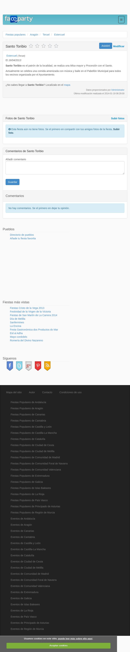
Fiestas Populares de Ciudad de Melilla (32, 451)
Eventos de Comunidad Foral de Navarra (33, 579)
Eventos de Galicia (21, 598)
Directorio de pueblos (22, 234)
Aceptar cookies (58, 645)
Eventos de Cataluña (22, 555)
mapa (67, 84)
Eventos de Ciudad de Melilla (27, 567)
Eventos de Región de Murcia (27, 628)
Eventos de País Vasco (24, 616)
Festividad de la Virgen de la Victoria (30, 311)
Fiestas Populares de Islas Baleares (31, 488)
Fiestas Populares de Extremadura (30, 475)
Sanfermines (17, 322)
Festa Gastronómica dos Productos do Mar (34, 329)
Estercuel (11, 55)
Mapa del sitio (14, 392)
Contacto (47, 392)
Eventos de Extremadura (24, 592)
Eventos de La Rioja (22, 610)
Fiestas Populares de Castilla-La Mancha (34, 432)
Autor (32, 392)
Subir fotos (117, 118)
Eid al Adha (16, 333)
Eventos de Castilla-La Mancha (28, 549)
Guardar (12, 182)
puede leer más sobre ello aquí (75, 638)
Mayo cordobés (18, 336)
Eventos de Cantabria (23, 537)
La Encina (15, 326)
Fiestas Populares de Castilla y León (31, 426)
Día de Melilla (17, 318)
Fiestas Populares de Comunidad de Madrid (35, 457)
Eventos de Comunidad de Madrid (30, 573)
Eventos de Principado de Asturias (30, 622)
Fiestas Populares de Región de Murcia (33, 512)
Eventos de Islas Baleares (25, 604)
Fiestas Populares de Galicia (27, 481)
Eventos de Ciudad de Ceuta (27, 561)
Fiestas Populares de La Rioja (27, 494)
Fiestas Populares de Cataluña (28, 439)
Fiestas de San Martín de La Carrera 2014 (33, 315)
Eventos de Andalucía (23, 518)
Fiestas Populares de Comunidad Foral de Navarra (39, 463)
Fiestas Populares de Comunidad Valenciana (36, 469)
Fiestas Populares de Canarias (28, 414)
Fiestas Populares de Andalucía (28, 402)
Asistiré (106, 45)
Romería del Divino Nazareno (26, 340)
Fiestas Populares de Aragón (27, 408)
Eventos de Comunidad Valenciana (30, 586)
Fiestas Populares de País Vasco (29, 500)
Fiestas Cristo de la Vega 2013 (27, 308)
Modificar (118, 46)
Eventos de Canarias (22, 530)
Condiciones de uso (71, 392)
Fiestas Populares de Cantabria (28, 420)
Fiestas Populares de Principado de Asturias (35, 506)
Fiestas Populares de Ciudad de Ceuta (32, 445)
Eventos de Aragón (21, 524)
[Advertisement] (45, 8)
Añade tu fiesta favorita (23, 238)
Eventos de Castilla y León (26, 543)
